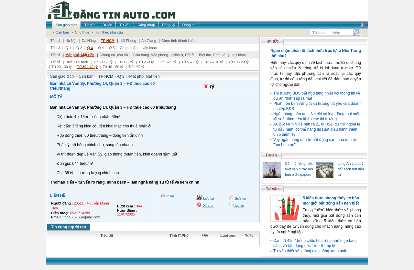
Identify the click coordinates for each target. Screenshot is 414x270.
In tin (169, 196)
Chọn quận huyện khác (138, 48)
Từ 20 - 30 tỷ (61, 67)
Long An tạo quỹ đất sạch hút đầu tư (351, 169)
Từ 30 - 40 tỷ (87, 67)
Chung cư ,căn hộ (114, 55)
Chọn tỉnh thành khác (178, 41)
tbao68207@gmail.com (82, 217)
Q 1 (68, 48)
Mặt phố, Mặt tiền (79, 55)
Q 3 (90, 48)
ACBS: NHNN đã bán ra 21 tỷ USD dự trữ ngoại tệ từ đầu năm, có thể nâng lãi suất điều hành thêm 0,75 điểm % (316, 129)
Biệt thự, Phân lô (212, 55)
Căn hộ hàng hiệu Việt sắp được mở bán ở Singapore (299, 169)
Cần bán (86, 76)
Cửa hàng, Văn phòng (150, 55)
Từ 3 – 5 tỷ (167, 62)
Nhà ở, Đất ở (183, 55)
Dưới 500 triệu (76, 62)
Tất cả (55, 41)
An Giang (148, 41)
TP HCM (107, 41)
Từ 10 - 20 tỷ (238, 62)
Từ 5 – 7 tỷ (190, 62)
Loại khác (237, 55)
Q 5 (112, 48)
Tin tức (272, 41)
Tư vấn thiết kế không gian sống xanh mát (309, 251)
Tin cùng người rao (68, 227)
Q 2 (79, 48)
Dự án (271, 155)
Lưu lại (208, 198)
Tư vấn (272, 188)
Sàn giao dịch (62, 76)
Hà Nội (71, 41)
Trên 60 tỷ (136, 67)
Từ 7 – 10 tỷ (213, 62)
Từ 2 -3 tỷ (146, 62)
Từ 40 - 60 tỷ (113, 67)
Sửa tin (240, 198)
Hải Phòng (128, 41)
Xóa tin (208, 205)
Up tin (239, 205)
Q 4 (101, 48)
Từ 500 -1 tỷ (103, 62)
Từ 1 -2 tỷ (125, 62)
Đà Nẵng (89, 41)
